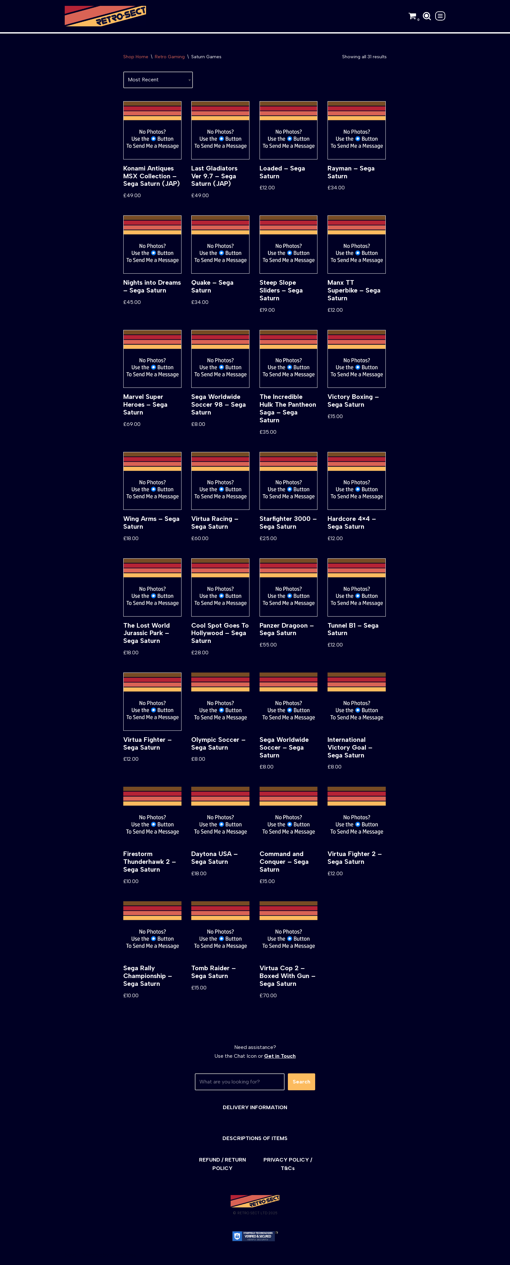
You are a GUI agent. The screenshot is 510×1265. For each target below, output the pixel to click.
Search (301, 1084)
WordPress (123, 1257)
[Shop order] (158, 80)
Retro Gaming (170, 57)
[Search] (427, 16)
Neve (71, 1257)
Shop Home (135, 57)
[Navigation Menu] (440, 15)
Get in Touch (280, 1057)
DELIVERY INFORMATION (255, 1109)
